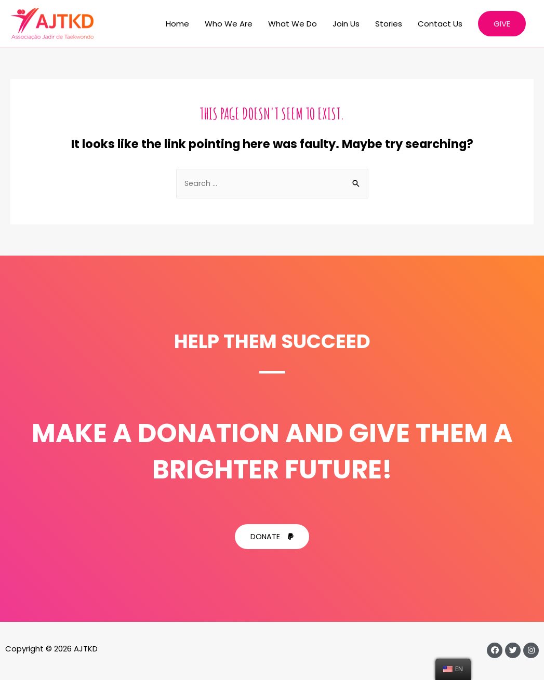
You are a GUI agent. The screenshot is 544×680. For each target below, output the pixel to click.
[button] (272, 537)
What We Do (292, 23)
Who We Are (229, 23)
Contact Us (440, 23)
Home (177, 23)
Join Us (346, 23)
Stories (388, 23)
